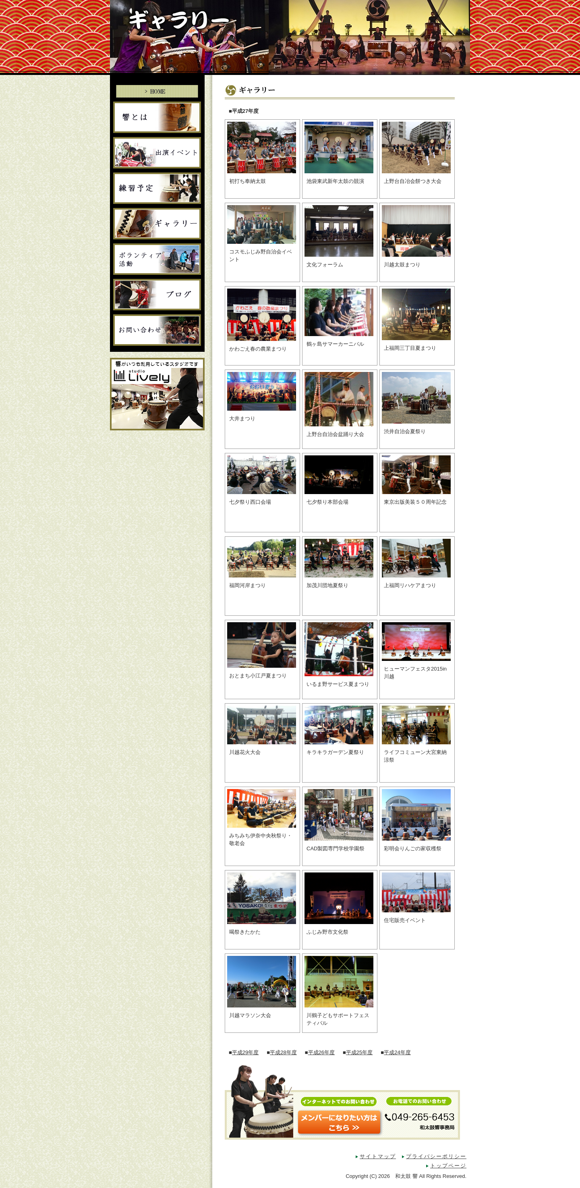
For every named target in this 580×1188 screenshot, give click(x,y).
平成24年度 (397, 1052)
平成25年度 (359, 1052)
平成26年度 (321, 1052)
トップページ (448, 1166)
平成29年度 (245, 1052)
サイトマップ (378, 1156)
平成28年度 (283, 1052)
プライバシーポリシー (436, 1156)
